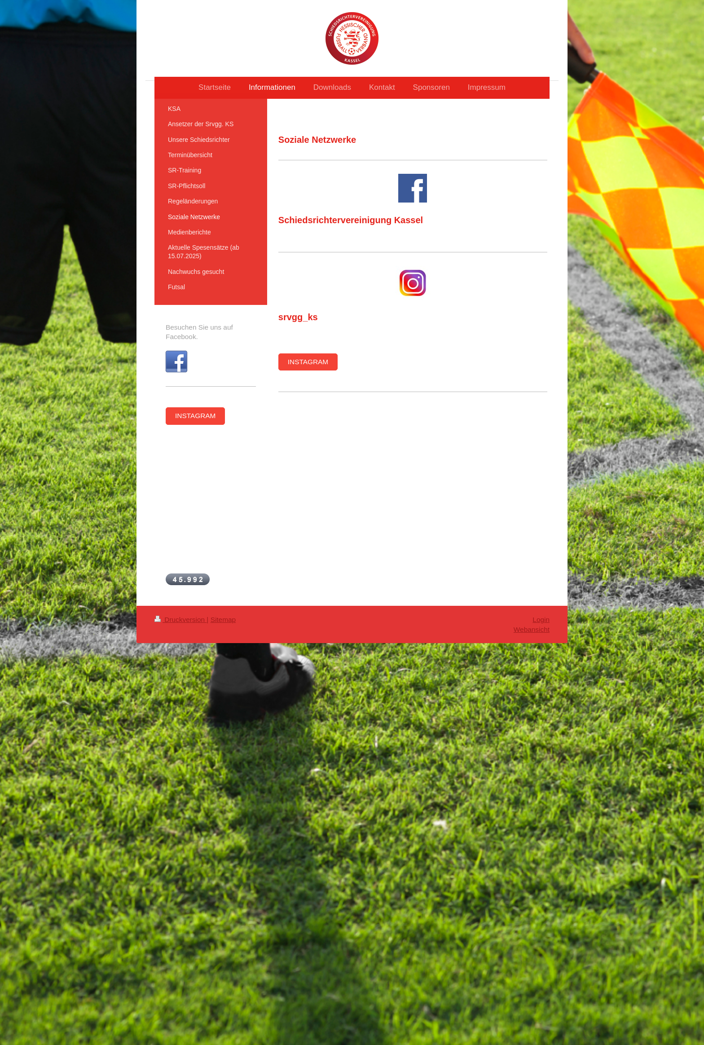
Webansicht (532, 629)
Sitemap (223, 619)
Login (541, 619)
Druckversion (180, 619)
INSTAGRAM (308, 362)
